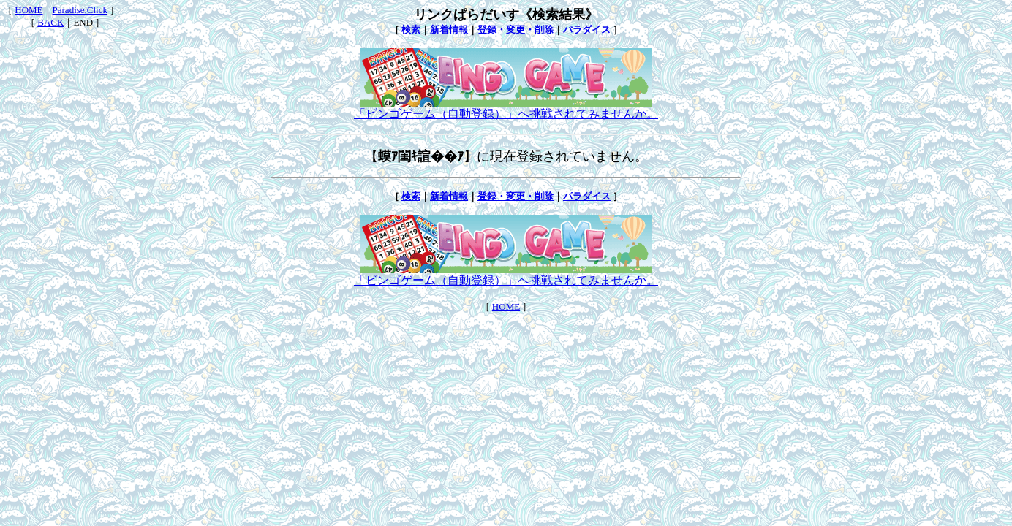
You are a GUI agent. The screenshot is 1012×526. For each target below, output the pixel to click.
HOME (28, 9)
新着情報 (449, 29)
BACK (50, 22)
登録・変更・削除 (515, 29)
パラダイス (587, 29)
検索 (410, 29)
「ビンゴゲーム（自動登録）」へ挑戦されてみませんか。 (506, 108)
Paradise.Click (80, 9)
